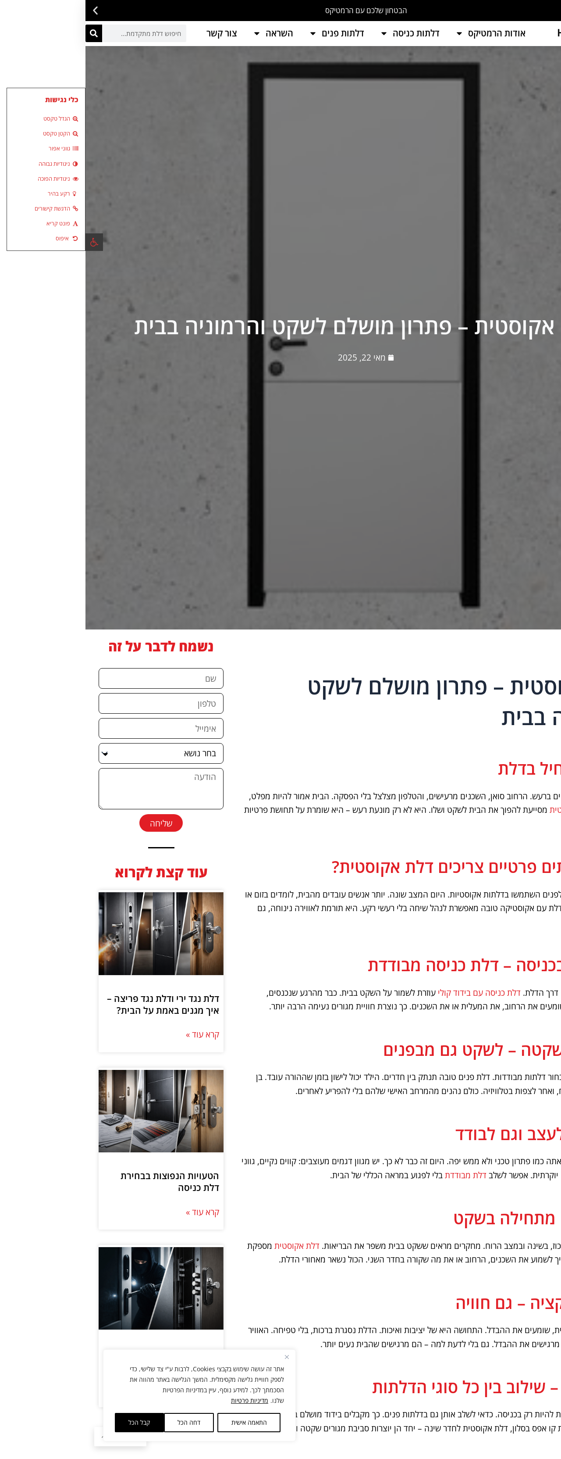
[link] (9, 242)
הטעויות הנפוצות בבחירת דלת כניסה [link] (84, 1349)
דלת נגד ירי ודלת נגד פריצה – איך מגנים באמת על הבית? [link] (77, 1088)
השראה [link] (187, 33)
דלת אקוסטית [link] (487, 809)
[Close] (201, 1357)
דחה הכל (103, 1422)
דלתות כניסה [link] (324, 33)
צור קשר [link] (136, 33)
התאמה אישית (163, 1422)
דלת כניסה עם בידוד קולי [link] (393, 992)
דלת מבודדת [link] (380, 1175)
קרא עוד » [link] (117, 1118)
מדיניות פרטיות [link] (164, 1400)
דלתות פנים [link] (251, 33)
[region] (114, 1395)
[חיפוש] (8, 33)
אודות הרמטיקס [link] (404, 33)
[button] (551, 10)
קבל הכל (53, 1422)
